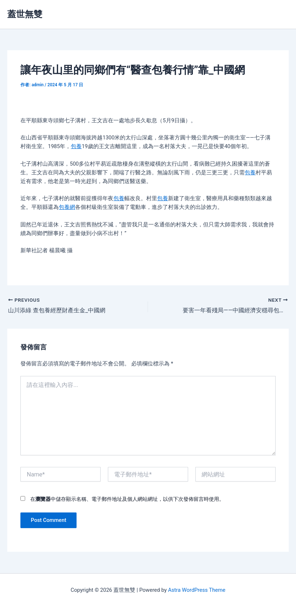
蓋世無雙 (24, 14)
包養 (76, 146)
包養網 (67, 207)
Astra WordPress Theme (196, 590)
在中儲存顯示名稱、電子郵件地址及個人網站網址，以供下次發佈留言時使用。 (127, 499)
